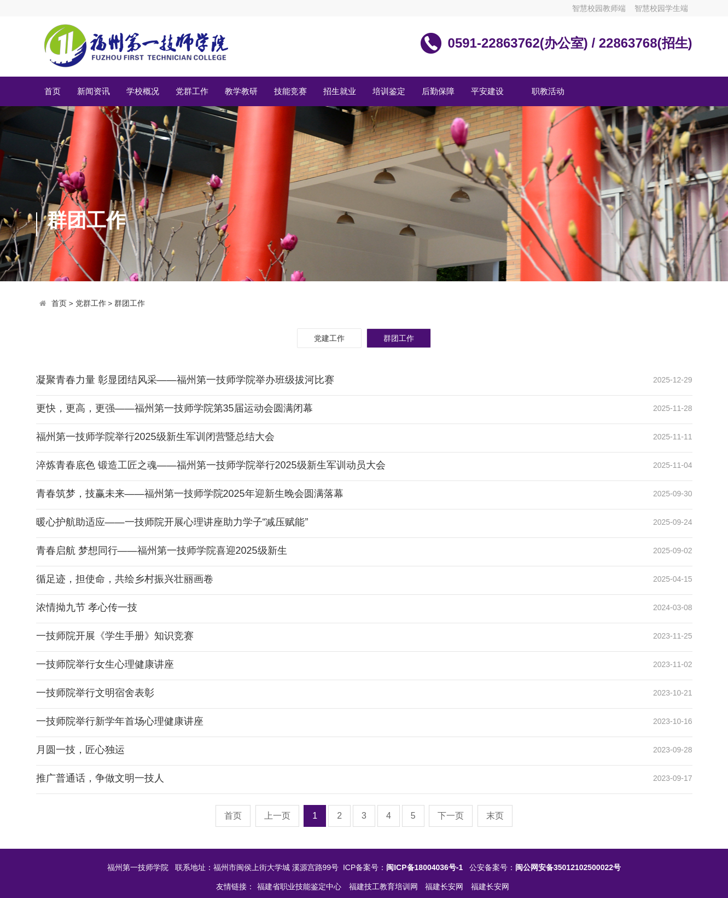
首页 (52, 91)
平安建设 (487, 91)
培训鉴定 (388, 91)
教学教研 (241, 91)
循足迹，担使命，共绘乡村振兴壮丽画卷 (124, 578)
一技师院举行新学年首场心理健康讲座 (119, 721)
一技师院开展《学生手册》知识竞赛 (115, 635)
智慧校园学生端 (661, 8)
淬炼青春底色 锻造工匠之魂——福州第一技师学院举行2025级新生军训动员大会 (211, 465)
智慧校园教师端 (599, 8)
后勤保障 (438, 91)
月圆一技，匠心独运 (80, 749)
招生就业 (339, 91)
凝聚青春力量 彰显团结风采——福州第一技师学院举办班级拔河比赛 (185, 379)
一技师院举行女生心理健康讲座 (105, 664)
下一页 (451, 815)
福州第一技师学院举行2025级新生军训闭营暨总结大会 (155, 436)
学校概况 (142, 91)
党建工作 (329, 338)
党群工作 (192, 91)
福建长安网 (445, 886)
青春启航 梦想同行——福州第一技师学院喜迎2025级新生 (161, 550)
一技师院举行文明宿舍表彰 (95, 692)
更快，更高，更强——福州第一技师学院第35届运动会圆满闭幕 (174, 408)
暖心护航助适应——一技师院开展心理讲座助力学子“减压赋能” (172, 522)
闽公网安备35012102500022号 (568, 867)
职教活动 (548, 91)
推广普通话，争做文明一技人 (100, 778)
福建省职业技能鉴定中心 (300, 886)
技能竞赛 (290, 91)
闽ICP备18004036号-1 (424, 867)
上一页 (277, 815)
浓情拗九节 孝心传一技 (86, 607)
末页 (495, 815)
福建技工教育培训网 (384, 886)
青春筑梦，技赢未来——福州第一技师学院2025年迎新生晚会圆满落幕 (189, 493)
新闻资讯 (93, 91)
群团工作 (129, 303)
